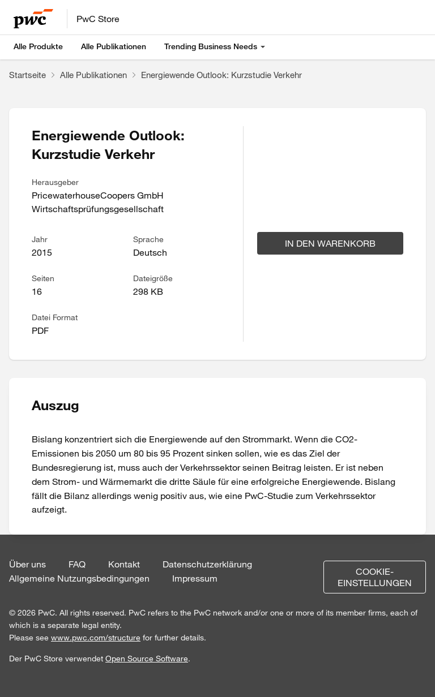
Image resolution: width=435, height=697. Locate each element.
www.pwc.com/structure (95, 638)
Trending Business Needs (210, 46)
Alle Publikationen (113, 46)
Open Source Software (146, 658)
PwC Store (98, 18)
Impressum (195, 578)
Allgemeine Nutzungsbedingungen (79, 578)
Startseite (27, 75)
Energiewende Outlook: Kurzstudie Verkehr (221, 75)
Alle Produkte (38, 46)
